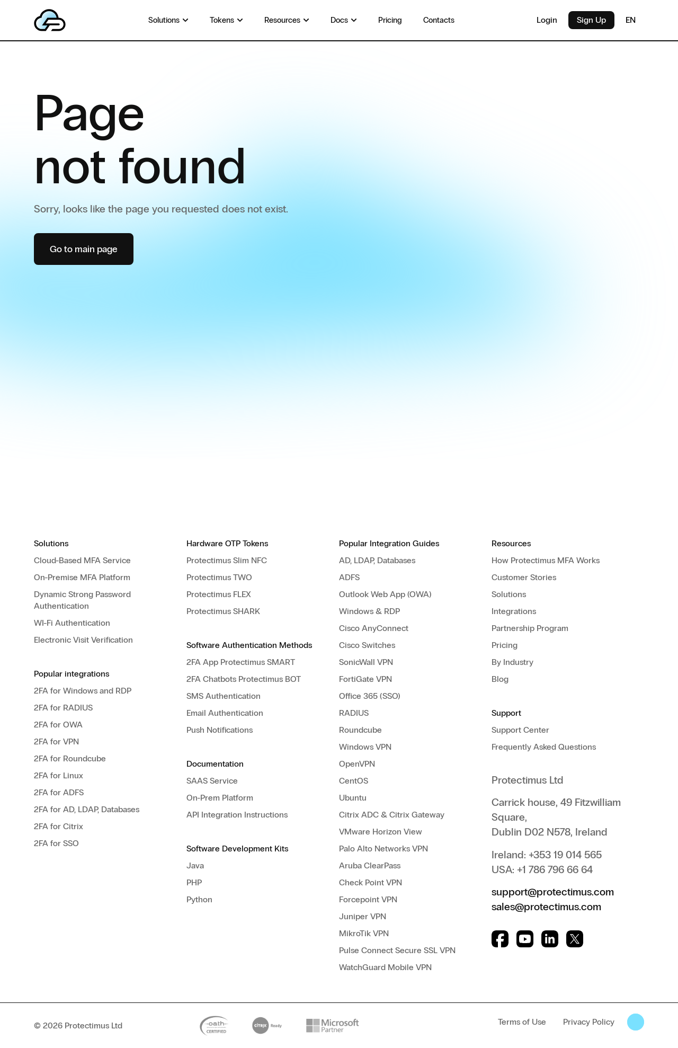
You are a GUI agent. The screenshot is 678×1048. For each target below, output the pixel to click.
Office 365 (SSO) (369, 696)
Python (199, 899)
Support (506, 713)
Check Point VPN (370, 882)
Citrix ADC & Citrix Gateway (391, 815)
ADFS (349, 577)
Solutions (51, 543)
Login (547, 20)
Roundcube (360, 730)
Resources (511, 543)
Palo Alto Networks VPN (383, 848)
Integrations (514, 611)
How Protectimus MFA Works (546, 560)
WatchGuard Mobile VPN (385, 967)
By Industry (512, 662)
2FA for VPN (56, 741)
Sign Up (591, 20)
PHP (194, 882)
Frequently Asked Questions (544, 747)
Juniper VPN (362, 916)
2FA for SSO (56, 843)
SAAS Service (212, 781)
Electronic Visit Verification (83, 640)
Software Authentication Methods (249, 645)
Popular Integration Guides (389, 543)
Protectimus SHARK (223, 611)
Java (195, 865)
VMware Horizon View (380, 832)
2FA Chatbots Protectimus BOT (243, 679)
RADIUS (354, 713)
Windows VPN (365, 747)
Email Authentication (224, 713)
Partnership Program (530, 628)
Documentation (215, 764)
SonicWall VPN (366, 662)
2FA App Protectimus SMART (240, 662)
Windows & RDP (369, 611)
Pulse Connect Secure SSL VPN (397, 950)
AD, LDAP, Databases (377, 560)
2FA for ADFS (59, 792)
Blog (500, 679)
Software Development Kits (237, 848)
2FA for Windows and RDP (82, 691)
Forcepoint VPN (368, 899)
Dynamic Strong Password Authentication (82, 600)
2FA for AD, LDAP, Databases (86, 809)
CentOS (353, 781)
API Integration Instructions (237, 815)
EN (635, 20)
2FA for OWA (58, 725)
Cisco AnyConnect (373, 628)
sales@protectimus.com (546, 906)
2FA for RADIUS (63, 708)
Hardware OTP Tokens (227, 543)
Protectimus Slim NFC (226, 560)
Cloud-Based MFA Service (82, 560)
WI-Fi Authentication (72, 623)
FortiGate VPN (365, 679)
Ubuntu (353, 798)
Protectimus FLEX (218, 594)
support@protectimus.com (553, 891)
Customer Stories (524, 577)
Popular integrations (71, 674)
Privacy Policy (588, 1022)
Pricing (505, 645)
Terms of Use (522, 1022)
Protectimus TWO (219, 577)
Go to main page (84, 249)
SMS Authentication (223, 696)
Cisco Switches (367, 645)
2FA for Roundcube (70, 758)
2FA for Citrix (58, 826)
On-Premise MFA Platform (82, 577)
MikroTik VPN (364, 933)
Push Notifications (219, 730)
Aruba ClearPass (369, 865)
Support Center (520, 730)
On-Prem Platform (219, 798)
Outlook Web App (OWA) (385, 594)
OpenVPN (357, 764)
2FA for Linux (58, 775)
